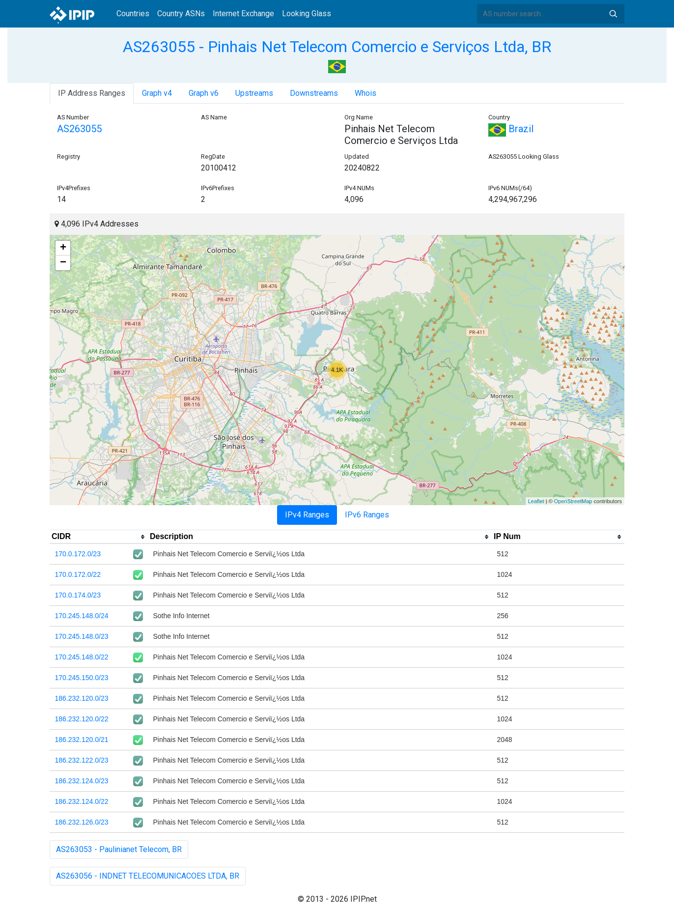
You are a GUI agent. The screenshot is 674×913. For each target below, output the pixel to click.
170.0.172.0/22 (78, 574)
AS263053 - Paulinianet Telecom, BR (119, 849)
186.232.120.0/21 (82, 739)
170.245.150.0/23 (82, 678)
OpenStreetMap (573, 501)
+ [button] (63, 248)
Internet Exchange (243, 13)
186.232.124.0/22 (82, 801)
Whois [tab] (365, 93)
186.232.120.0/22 (82, 719)
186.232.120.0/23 (82, 698)
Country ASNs (181, 13)
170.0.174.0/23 (78, 595)
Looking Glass (306, 13)
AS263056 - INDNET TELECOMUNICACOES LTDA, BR (147, 876)
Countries (132, 13)
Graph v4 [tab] (157, 93)
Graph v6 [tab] (204, 93)
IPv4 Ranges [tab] (307, 514)
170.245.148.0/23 (82, 636)
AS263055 (79, 129)
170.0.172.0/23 (78, 554)
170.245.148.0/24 (82, 616)
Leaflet (536, 501)
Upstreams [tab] (254, 93)
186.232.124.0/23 (82, 781)
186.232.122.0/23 (82, 760)
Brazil (511, 129)
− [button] (63, 263)
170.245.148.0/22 (82, 657)
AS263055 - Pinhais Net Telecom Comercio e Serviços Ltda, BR (337, 46)
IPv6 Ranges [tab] (367, 514)
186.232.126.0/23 (82, 822)
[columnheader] (99, 537)
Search (613, 13)
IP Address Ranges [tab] (91, 93)
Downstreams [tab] (314, 93)
